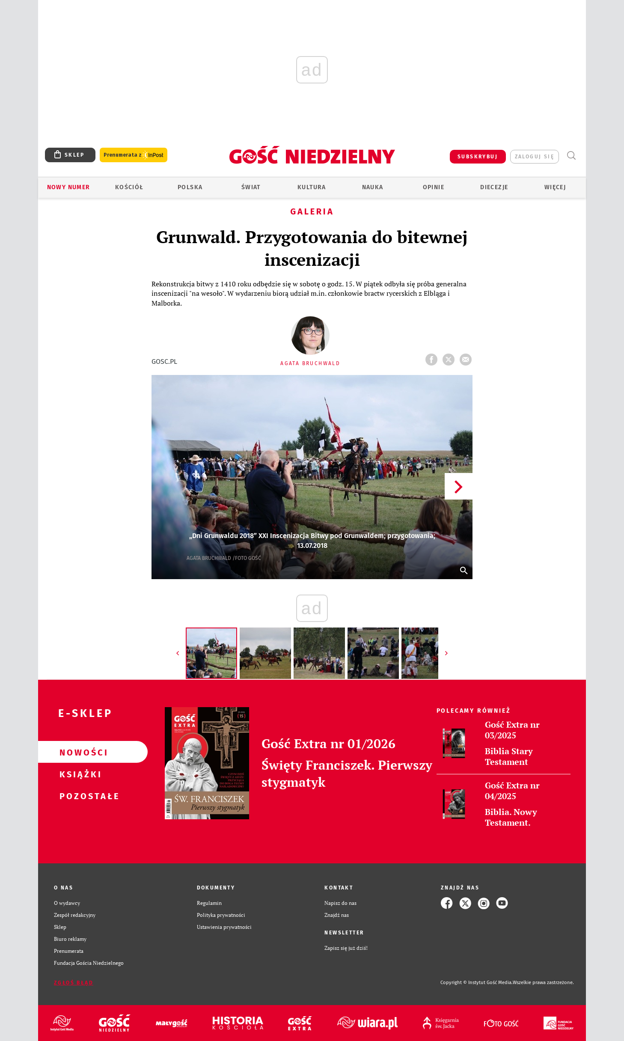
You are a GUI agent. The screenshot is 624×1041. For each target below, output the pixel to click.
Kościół (129, 187)
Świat (251, 187)
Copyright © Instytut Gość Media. (476, 982)
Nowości (79, 752)
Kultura (311, 187)
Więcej (555, 187)
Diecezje (494, 187)
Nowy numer (68, 187)
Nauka (372, 187)
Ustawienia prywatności (224, 927)
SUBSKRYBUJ (478, 157)
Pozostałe (79, 795)
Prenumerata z (133, 155)
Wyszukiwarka (571, 156)
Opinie (433, 187)
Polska (190, 187)
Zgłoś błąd (73, 983)
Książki (79, 774)
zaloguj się (534, 157)
